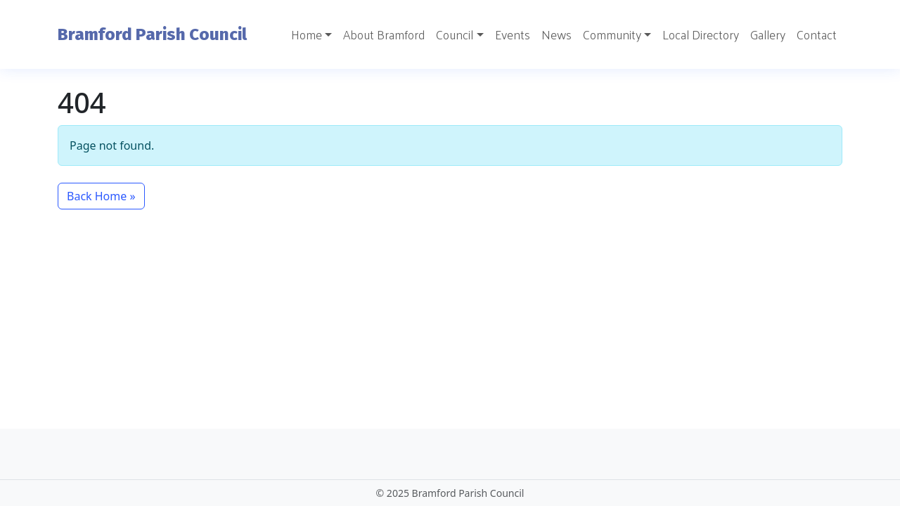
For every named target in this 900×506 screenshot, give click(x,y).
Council (454, 34)
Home (306, 34)
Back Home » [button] (101, 196)
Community (612, 34)
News (556, 34)
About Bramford (384, 34)
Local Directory (700, 34)
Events (512, 34)
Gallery (767, 34)
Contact (817, 34)
